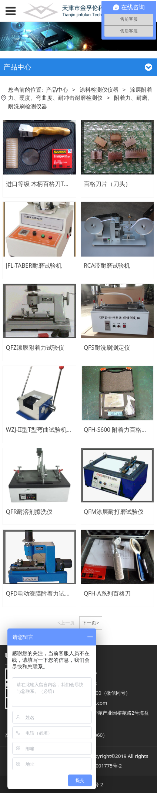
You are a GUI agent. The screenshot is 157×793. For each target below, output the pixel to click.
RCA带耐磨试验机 (107, 265)
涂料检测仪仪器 (99, 89)
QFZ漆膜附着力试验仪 (35, 347)
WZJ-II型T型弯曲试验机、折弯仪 (48, 430)
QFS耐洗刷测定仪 (107, 347)
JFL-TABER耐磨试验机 (34, 265)
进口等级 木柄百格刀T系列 (41, 184)
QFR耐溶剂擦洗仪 (29, 512)
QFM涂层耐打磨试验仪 (114, 512)
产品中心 (57, 89)
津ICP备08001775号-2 (97, 765)
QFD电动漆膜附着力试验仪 (41, 593)
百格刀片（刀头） (107, 184)
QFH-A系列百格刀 (107, 593)
